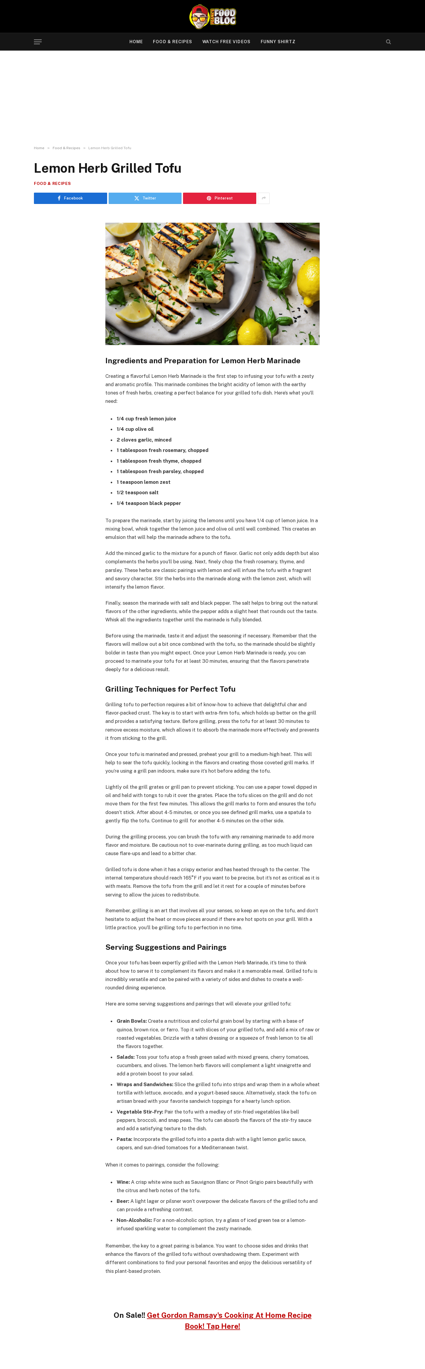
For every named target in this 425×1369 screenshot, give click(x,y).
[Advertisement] (212, 98)
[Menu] (38, 42)
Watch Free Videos (226, 41)
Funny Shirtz (278, 41)
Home (136, 41)
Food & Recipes (172, 41)
